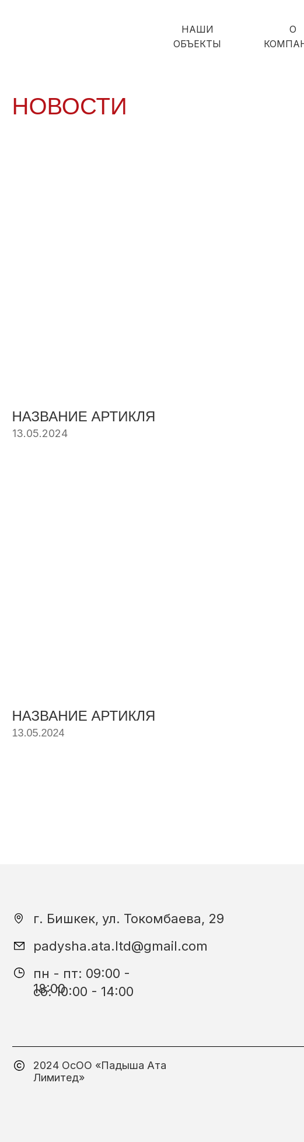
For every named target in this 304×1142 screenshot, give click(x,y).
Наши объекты (197, 36)
